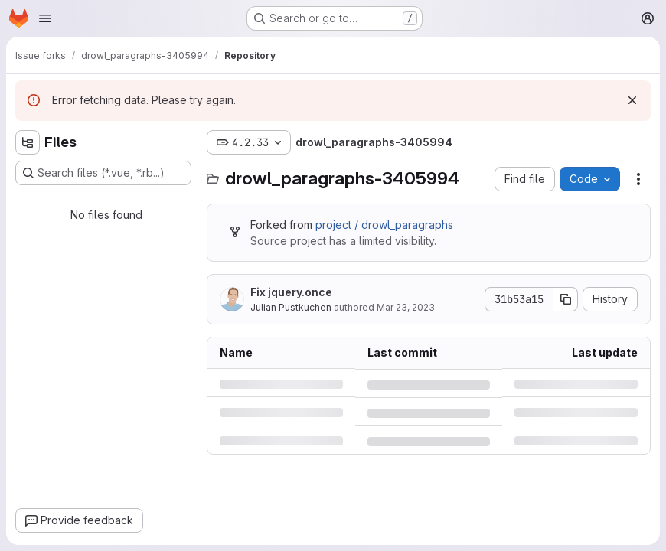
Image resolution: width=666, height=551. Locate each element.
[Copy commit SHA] (565, 299)
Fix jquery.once (291, 291)
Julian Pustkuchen (290, 307)
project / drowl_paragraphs (384, 224)
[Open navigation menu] (45, 18)
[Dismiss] (632, 100)
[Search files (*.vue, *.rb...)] (103, 173)
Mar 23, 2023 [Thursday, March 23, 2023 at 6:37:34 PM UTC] (406, 307)
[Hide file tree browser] (27, 142)
